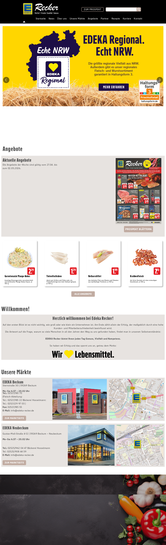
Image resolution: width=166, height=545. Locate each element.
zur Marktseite (14, 418)
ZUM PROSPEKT (92, 9)
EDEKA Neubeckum (16, 427)
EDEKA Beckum (13, 381)
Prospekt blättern (138, 229)
